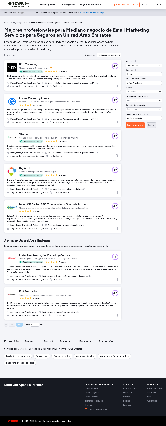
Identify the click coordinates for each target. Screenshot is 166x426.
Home (6, 22)
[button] (144, 4)
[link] (69, 4)
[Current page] (34, 324)
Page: (27, 325)
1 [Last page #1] (42, 325)
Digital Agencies (20, 22)
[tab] (11, 341)
